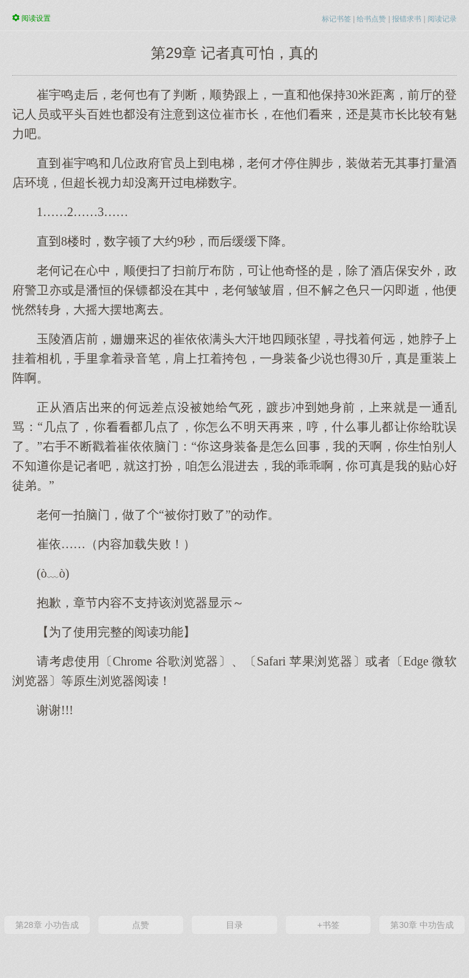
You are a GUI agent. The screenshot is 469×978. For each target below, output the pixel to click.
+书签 (328, 925)
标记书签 (336, 19)
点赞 (140, 925)
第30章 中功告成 (421, 925)
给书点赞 (371, 19)
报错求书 (406, 19)
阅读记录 (442, 19)
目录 (234, 925)
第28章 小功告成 (46, 925)
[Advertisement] (234, 815)
